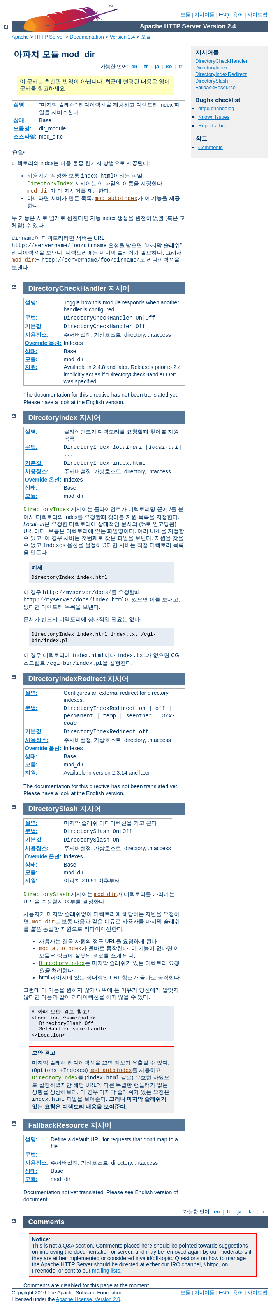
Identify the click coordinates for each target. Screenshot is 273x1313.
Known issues (213, 117)
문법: (31, 318)
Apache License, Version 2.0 (88, 1299)
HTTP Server (49, 37)
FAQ (224, 15)
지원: (31, 367)
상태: (19, 120)
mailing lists (106, 1270)
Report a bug (212, 125)
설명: (19, 105)
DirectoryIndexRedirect (221, 74)
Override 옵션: (43, 343)
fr (146, 66)
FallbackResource (215, 87)
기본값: (34, 326)
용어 (238, 15)
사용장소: (37, 335)
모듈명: (22, 128)
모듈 (185, 15)
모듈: (31, 359)
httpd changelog (216, 108)
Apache (20, 37)
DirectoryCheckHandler (221, 61)
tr (181, 66)
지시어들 (204, 15)
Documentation (87, 37)
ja (156, 66)
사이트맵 (257, 15)
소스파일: (25, 137)
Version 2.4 (122, 37)
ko (169, 66)
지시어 (118, 288)
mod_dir (38, 191)
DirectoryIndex (50, 184)
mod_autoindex (116, 198)
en (134, 66)
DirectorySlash (211, 81)
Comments (210, 147)
